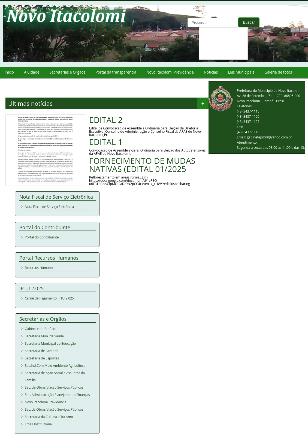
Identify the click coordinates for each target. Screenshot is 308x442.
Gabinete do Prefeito (40, 328)
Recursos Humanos (39, 267)
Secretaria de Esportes (42, 358)
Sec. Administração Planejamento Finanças (57, 394)
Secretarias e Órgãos (68, 72)
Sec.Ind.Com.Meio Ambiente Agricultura (55, 365)
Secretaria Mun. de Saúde (44, 336)
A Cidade (31, 72)
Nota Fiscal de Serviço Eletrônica (49, 206)
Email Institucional (39, 424)
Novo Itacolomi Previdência (170, 72)
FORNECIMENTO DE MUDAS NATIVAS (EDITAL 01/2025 (142, 165)
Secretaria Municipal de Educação (50, 343)
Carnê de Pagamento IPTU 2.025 (49, 298)
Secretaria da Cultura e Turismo (49, 416)
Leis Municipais (241, 72)
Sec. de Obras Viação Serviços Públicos (54, 387)
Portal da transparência (115, 72)
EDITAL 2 (106, 120)
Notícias (211, 72)
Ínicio (9, 72)
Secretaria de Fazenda (41, 351)
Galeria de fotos (278, 72)
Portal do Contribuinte (42, 237)
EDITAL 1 (106, 142)
